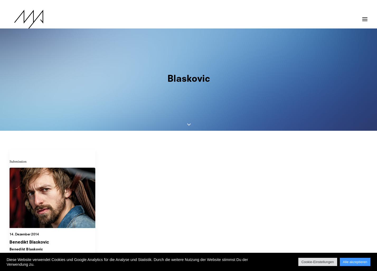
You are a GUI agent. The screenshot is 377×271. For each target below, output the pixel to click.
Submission (18, 121)
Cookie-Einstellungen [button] (317, 262)
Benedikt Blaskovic (29, 201)
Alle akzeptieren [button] (355, 262)
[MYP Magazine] (24, 19)
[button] (365, 16)
